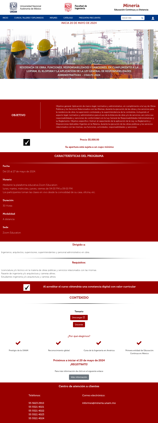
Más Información (79, 377)
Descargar (78, 317)
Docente (79, 324)
